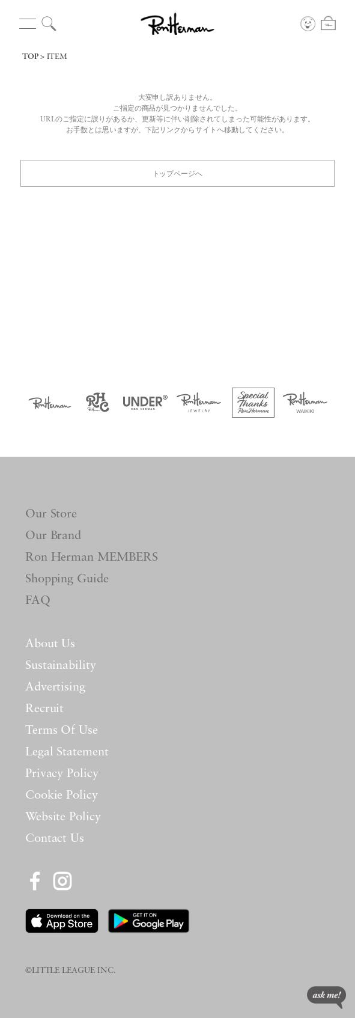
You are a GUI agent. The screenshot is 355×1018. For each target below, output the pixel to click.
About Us (50, 644)
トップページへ (178, 173)
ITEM (57, 57)
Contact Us (55, 839)
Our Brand (53, 536)
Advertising (55, 687)
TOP (30, 57)
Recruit (44, 709)
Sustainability (61, 666)
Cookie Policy (62, 796)
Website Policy (63, 817)
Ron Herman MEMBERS (92, 558)
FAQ (37, 601)
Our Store (51, 514)
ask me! (326, 997)
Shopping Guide (67, 579)
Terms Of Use (62, 731)
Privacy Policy (62, 774)
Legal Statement (67, 752)
